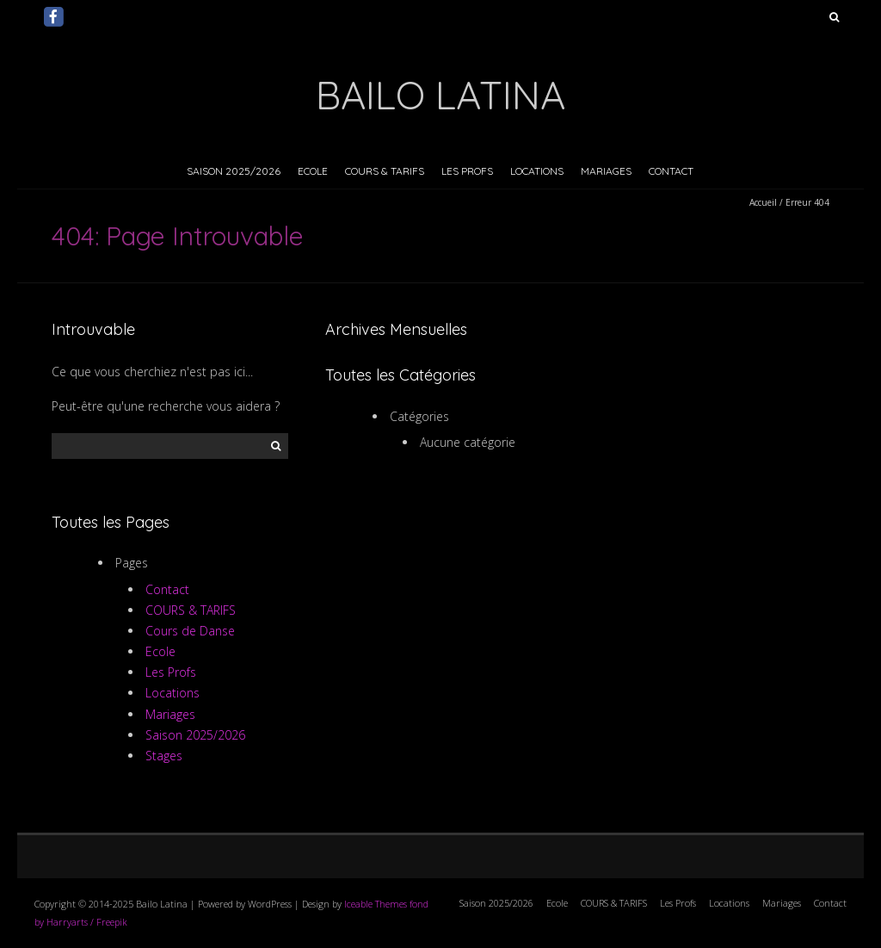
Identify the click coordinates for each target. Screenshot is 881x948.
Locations (537, 170)
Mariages (606, 170)
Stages (163, 755)
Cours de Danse (190, 631)
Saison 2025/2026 (233, 170)
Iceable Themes (375, 903)
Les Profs (467, 170)
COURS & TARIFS (384, 170)
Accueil (763, 202)
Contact (671, 170)
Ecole (313, 170)
